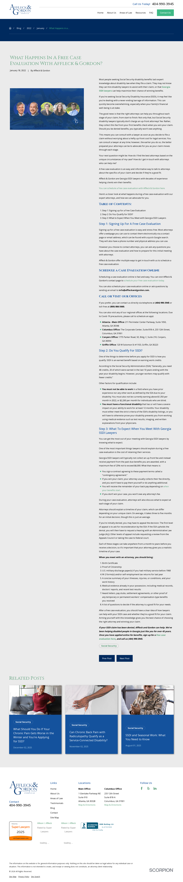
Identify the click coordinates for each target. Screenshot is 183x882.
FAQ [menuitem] (151, 12)
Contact (54, 812)
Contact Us (165, 12)
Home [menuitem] (100, 12)
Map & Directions (86, 804)
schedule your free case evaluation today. (143, 280)
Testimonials (56, 803)
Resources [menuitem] (141, 12)
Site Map (54, 817)
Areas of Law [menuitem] (126, 12)
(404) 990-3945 (135, 638)
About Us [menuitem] (111, 12)
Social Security (109, 645)
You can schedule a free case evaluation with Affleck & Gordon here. (132, 188)
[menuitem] (12, 876)
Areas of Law (56, 798)
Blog (52, 807)
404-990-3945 (163, 4)
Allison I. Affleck (44, 823)
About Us (54, 793)
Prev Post (107, 658)
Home (53, 788)
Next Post (124, 658)
